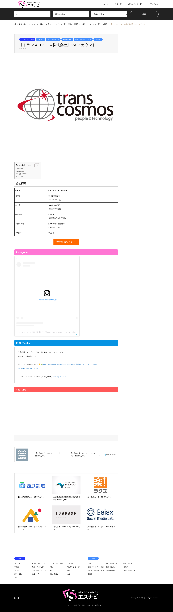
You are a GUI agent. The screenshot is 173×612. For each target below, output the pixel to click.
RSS (18, 598)
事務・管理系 (67, 39)
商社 (51, 567)
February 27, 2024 (59, 377)
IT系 (40, 39)
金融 (68, 574)
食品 (15, 577)
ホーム (105, 4)
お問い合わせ (153, 4)
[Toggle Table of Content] (35, 165)
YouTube (20, 176)
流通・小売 (35, 574)
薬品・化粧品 (54, 574)
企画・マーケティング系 (83, 39)
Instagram (20, 171)
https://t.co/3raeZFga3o (51, 364)
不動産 (16, 567)
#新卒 (62, 364)
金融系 (90, 574)
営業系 (98, 39)
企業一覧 (118, 4)
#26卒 (72, 364)
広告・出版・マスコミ (39, 570)
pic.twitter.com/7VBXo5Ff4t (28, 368)
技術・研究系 (110, 570)
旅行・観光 (18, 574)
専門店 (16, 570)
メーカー (70, 563)
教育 (68, 570)
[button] (66, 242)
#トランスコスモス (90, 364)
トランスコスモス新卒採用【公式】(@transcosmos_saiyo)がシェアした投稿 (47, 332)
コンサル (17, 563)
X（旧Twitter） (22, 174)
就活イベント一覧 (135, 4)
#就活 (76, 364)
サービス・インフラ (38, 563)
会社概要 (20, 168)
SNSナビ (142, 598)
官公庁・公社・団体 (73, 567)
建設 (51, 570)
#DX (81, 364)
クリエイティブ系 (53, 39)
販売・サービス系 (129, 570)
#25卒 (67, 364)
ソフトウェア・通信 (27, 39)
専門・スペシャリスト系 (96, 570)
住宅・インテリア (38, 567)
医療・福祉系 (110, 567)
